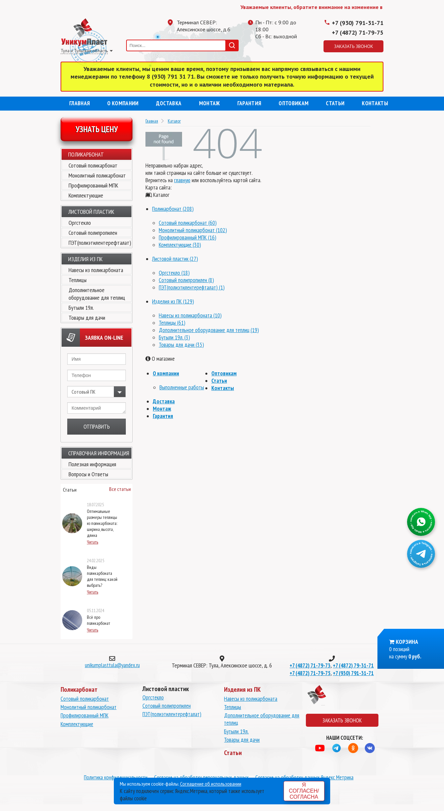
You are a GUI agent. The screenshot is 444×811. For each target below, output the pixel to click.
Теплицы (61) (172, 322)
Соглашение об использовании (210, 783)
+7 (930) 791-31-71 (357, 23)
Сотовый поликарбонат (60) (188, 222)
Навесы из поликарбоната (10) (190, 315)
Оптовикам (294, 103)
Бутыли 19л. (81, 307)
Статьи (335, 103)
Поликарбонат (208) (173, 208)
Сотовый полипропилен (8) (186, 280)
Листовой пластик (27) (175, 258)
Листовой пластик (91, 211)
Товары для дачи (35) (181, 344)
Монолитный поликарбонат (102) (193, 230)
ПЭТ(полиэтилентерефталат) (100, 242)
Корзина (407, 641)
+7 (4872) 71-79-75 (357, 32)
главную (182, 180)
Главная (79, 103)
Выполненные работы (181, 387)
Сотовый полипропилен (93, 232)
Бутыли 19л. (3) (174, 337)
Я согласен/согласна (304, 791)
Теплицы (78, 280)
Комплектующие (86, 195)
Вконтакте (292, 52)
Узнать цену (97, 129)
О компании (122, 103)
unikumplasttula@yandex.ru (112, 665)
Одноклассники (279, 52)
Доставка (169, 103)
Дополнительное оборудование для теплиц (97, 293)
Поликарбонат (86, 154)
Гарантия (249, 103)
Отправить (97, 426)
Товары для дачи (87, 317)
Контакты (375, 103)
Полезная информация (92, 464)
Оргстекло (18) (174, 272)
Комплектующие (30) (180, 244)
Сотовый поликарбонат (93, 165)
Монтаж (209, 103)
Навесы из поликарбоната (96, 270)
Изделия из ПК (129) (173, 301)
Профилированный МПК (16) (187, 237)
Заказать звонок (353, 46)
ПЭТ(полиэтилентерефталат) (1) (192, 287)
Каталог (174, 121)
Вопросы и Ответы (88, 474)
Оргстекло (80, 222)
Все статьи (120, 489)
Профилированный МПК (93, 185)
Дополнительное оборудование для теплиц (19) (209, 330)
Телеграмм (265, 52)
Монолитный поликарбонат (97, 175)
